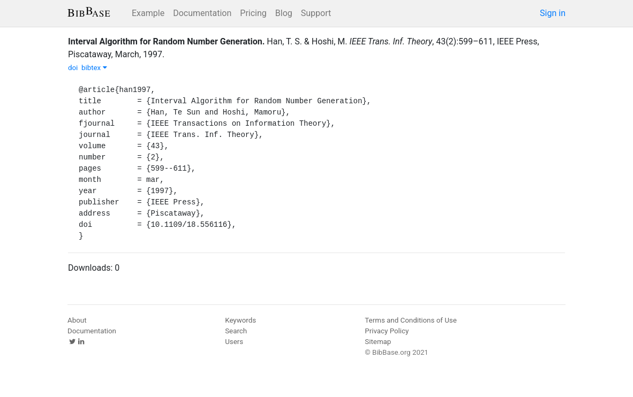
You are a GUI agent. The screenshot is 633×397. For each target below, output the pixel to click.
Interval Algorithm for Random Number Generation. (166, 41)
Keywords (240, 320)
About (77, 320)
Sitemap (378, 342)
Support (316, 13)
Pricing (253, 13)
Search (236, 331)
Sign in (553, 13)
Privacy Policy (387, 331)
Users (234, 342)
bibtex (94, 68)
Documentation (202, 13)
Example (148, 13)
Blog (283, 13)
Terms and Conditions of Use (410, 320)
